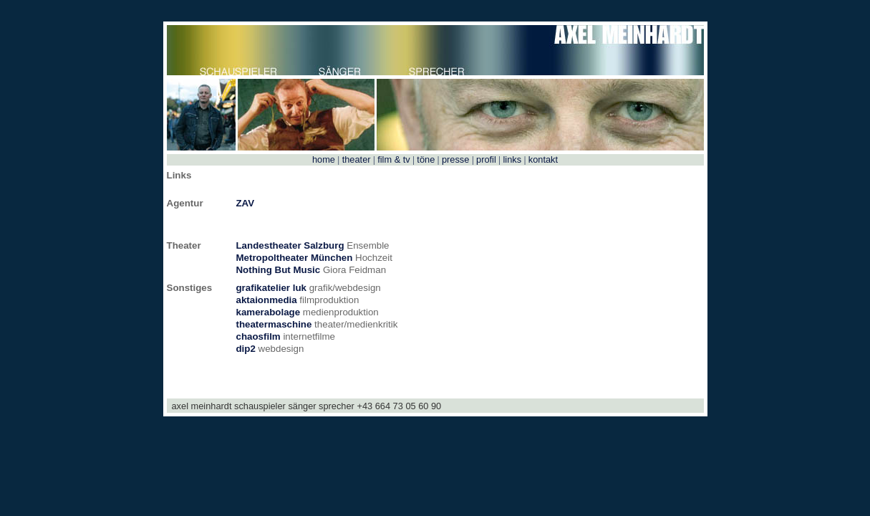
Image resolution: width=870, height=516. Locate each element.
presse (455, 159)
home (325, 159)
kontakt (542, 159)
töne (426, 159)
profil (486, 159)
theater (356, 159)
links (512, 159)
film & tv (394, 159)
